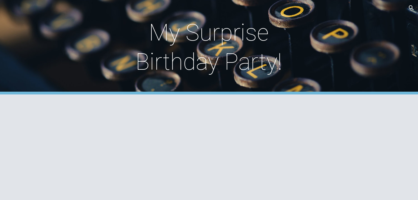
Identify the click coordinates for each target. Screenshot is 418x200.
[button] (411, 7)
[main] (209, 47)
